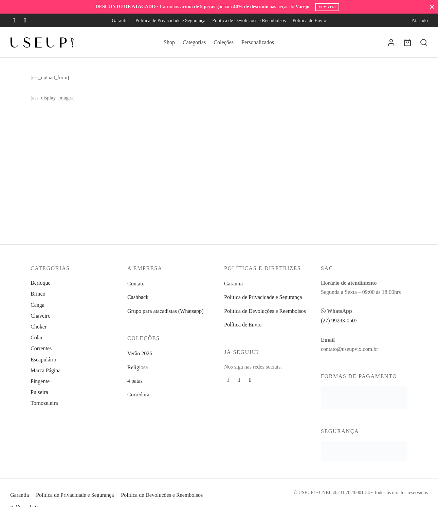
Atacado (420, 20)
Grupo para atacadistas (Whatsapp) (165, 311)
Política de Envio (309, 20)
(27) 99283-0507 (339, 320)
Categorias (194, 42)
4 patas (135, 381)
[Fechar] (432, 6)
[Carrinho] (407, 42)
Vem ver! (326, 7)
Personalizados (257, 42)
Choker (39, 327)
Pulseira (39, 392)
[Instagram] (25, 20)
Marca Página (45, 370)
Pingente (40, 381)
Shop (169, 42)
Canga (37, 305)
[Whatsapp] (250, 380)
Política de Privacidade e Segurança (170, 20)
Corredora (138, 394)
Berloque (41, 283)
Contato (136, 283)
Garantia (120, 20)
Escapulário (43, 359)
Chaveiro (41, 316)
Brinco (38, 294)
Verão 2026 (139, 353)
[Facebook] (14, 20)
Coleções (224, 42)
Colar (37, 337)
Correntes (41, 348)
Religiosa (137, 367)
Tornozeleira (44, 403)
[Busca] (424, 42)
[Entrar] (391, 42)
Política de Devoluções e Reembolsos (249, 20)
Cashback (137, 297)
